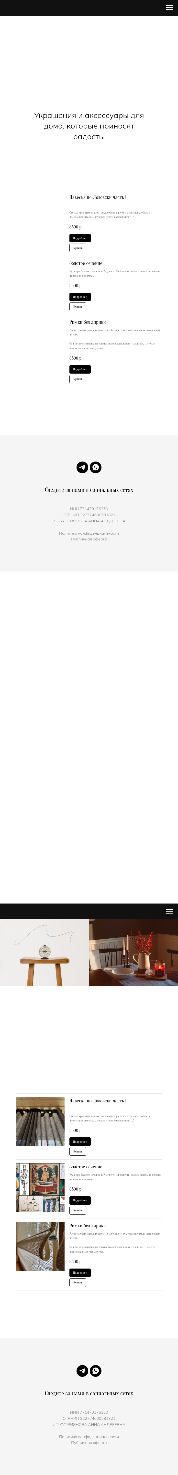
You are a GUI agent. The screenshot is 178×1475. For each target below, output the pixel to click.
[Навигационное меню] (169, 7)
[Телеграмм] (82, 467)
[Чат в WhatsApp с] (95, 467)
